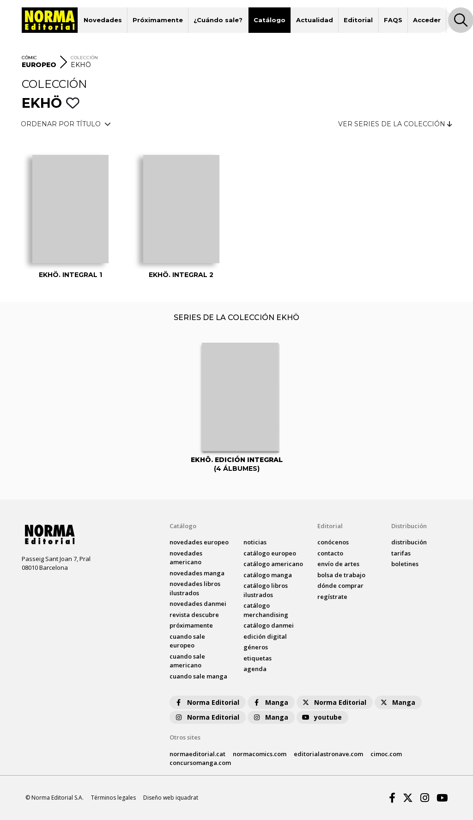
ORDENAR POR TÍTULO (66, 124)
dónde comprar (340, 585)
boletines (404, 564)
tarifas (401, 553)
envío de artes (338, 564)
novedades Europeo (199, 542)
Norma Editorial (206, 702)
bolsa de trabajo (341, 575)
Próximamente (158, 20)
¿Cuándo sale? (218, 20)
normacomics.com (259, 754)
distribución (409, 542)
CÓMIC (29, 58)
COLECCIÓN (84, 58)
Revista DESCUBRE (194, 614)
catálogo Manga (267, 575)
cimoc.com (386, 754)
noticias (255, 542)
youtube (321, 717)
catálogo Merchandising (265, 610)
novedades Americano (186, 558)
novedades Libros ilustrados (195, 588)
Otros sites (185, 737)
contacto (330, 553)
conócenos (333, 542)
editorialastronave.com (328, 754)
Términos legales (113, 798)
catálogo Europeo (269, 553)
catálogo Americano (273, 564)
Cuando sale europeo (187, 641)
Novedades (103, 20)
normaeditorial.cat (197, 754)
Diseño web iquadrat (170, 798)
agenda (255, 669)
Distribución (409, 526)
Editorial (358, 20)
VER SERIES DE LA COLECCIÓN (395, 124)
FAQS (393, 20)
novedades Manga (197, 573)
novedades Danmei (198, 603)
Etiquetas (257, 658)
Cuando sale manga (198, 676)
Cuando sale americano (187, 661)
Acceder (427, 20)
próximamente (191, 625)
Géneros (255, 647)
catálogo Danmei (268, 625)
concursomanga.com (200, 762)
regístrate (332, 596)
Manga (270, 702)
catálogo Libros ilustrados (265, 590)
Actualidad (314, 20)
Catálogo (269, 20)
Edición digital (265, 636)
